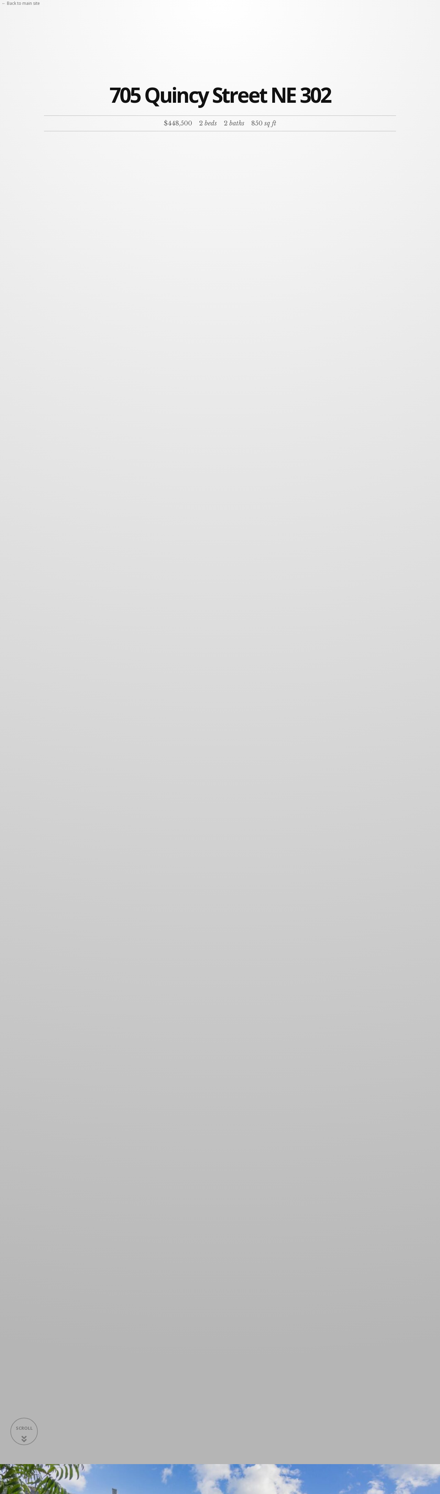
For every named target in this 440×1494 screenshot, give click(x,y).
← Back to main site (21, 3)
